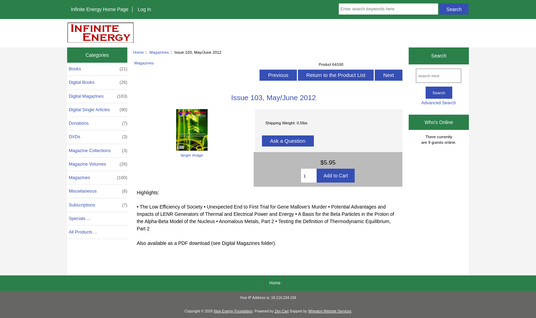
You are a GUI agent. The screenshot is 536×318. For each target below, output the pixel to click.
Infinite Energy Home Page (99, 9)
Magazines (159, 52)
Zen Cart (282, 311)
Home (138, 52)
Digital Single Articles (98, 110)
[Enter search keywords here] (388, 9)
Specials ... (79, 218)
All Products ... (83, 232)
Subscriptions (98, 205)
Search (438, 56)
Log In (144, 9)
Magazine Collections (98, 150)
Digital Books (98, 82)
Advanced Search (438, 102)
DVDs (98, 137)
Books (98, 69)
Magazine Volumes (98, 164)
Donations (98, 123)
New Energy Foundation (233, 311)
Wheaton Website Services (329, 311)
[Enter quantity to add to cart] (309, 176)
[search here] (439, 75)
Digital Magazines (98, 96)
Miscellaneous (98, 191)
